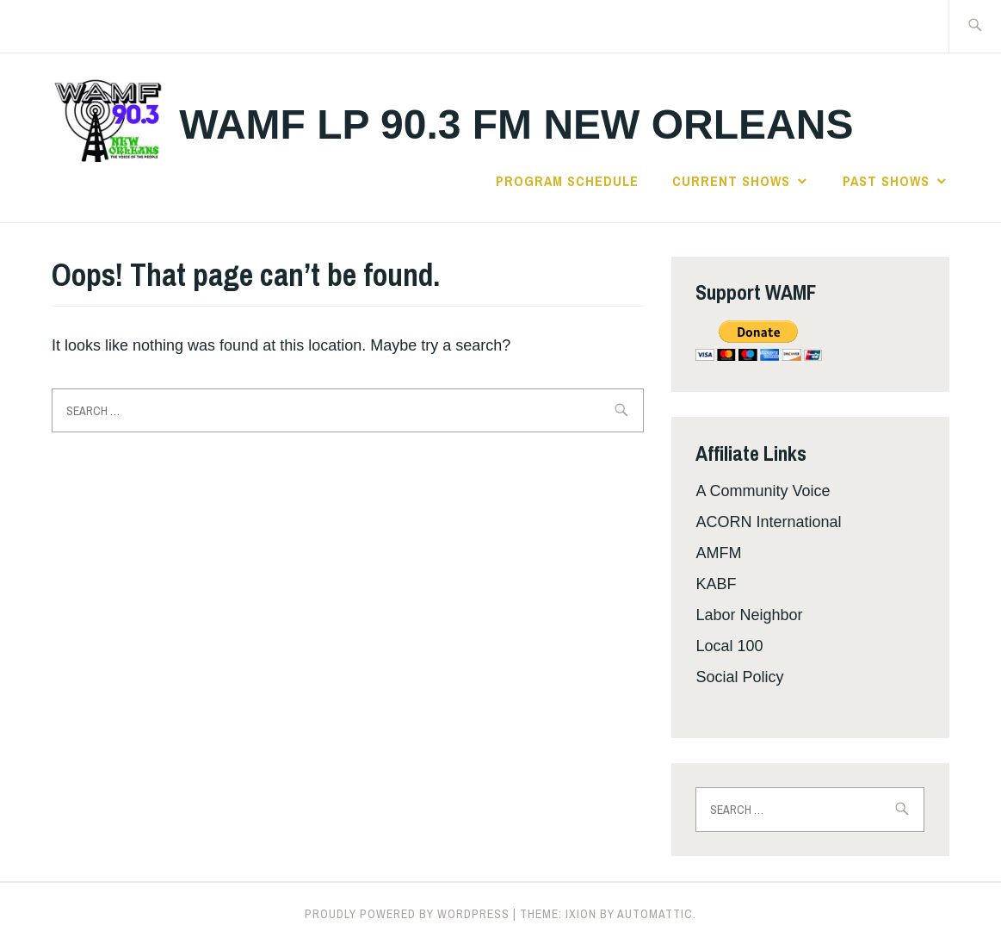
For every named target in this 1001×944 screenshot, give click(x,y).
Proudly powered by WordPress (407, 914)
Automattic (655, 914)
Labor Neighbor (748, 615)
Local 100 (729, 646)
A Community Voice (762, 491)
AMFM (718, 553)
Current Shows (731, 180)
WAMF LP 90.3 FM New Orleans (516, 124)
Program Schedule (567, 180)
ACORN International (768, 522)
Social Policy (739, 677)
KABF (715, 584)
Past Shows (886, 180)
